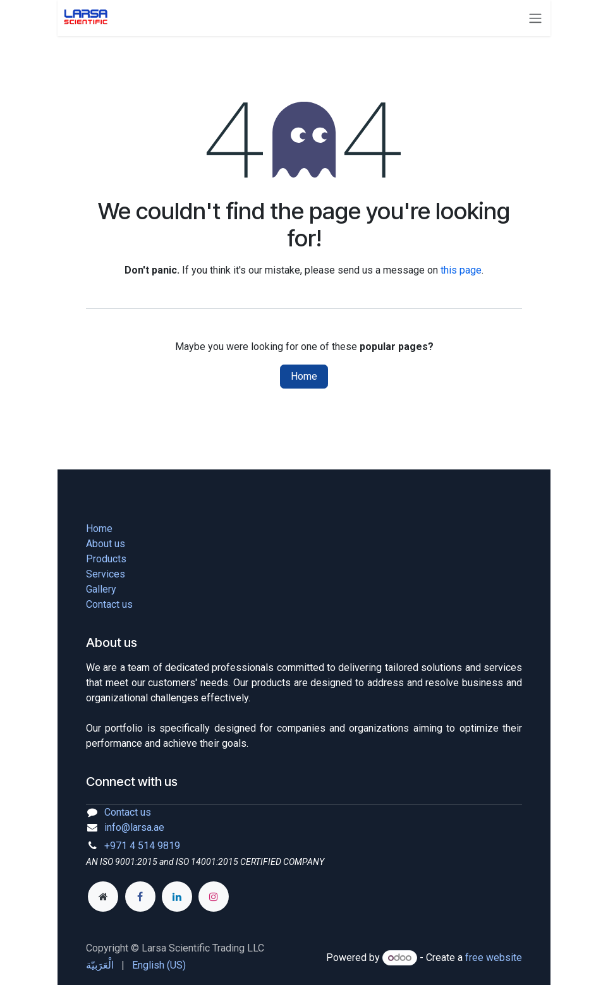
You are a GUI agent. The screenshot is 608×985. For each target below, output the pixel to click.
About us (105, 544)
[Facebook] (140, 896)
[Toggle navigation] (537, 18)
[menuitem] (100, 965)
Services (105, 574)
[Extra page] (103, 896)
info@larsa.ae (134, 827)
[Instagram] (213, 896)
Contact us (109, 604)
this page (461, 270)
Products (106, 559)
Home (304, 376)
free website (493, 958)
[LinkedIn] (177, 896)
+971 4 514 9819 (142, 846)
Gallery (101, 589)
